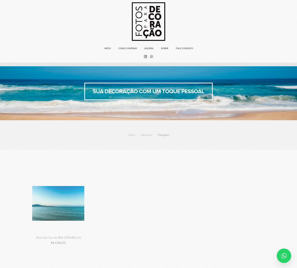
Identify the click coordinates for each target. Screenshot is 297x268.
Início (107, 48)
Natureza (146, 135)
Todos (131, 135)
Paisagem (163, 135)
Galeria (149, 48)
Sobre (164, 48)
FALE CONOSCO (184, 48)
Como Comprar (127, 48)
